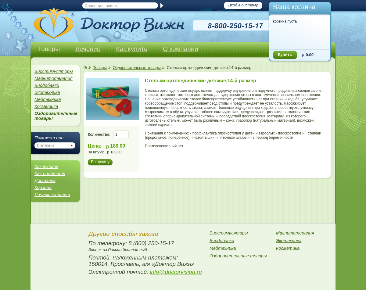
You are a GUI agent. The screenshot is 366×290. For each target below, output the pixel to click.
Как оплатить (49, 173)
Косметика (46, 106)
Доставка (45, 180)
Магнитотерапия (53, 78)
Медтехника (47, 99)
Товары (49, 48)
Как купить (131, 48)
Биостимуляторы (53, 71)
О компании (180, 48)
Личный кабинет (52, 194)
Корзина (43, 187)
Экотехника (47, 92)
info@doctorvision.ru (176, 272)
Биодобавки (46, 85)
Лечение (87, 48)
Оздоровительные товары (137, 67)
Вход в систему (243, 5)
